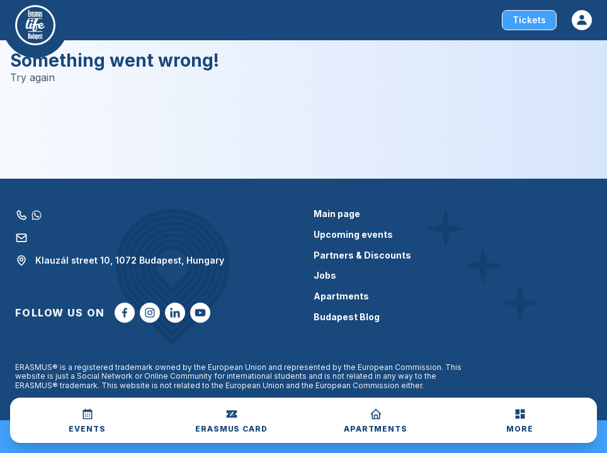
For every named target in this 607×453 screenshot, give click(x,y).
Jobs (325, 276)
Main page (337, 214)
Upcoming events (353, 235)
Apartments (341, 296)
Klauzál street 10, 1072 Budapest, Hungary (119, 260)
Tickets (529, 19)
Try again (32, 78)
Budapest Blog (347, 317)
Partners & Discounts (362, 255)
